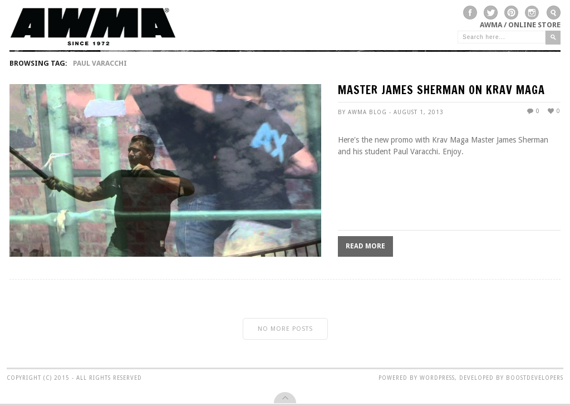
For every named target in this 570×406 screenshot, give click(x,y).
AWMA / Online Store (520, 25)
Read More (365, 246)
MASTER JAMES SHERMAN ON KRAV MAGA (441, 91)
